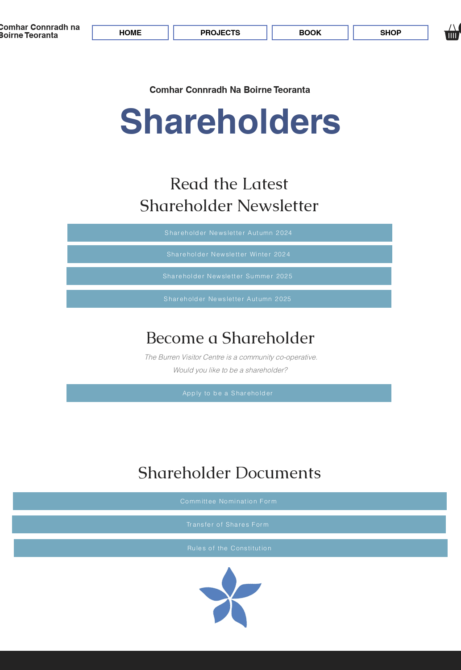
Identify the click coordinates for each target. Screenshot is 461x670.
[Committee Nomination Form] (230, 501)
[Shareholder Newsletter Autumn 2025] (228, 299)
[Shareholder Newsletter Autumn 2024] (229, 233)
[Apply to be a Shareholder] (228, 393)
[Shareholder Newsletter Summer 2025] (228, 276)
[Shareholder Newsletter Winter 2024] (229, 254)
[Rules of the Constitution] (231, 548)
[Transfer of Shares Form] (229, 524)
